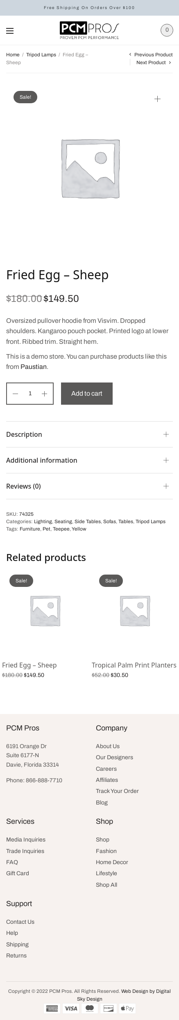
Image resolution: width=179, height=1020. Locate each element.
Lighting (43, 521)
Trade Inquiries (25, 851)
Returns (16, 956)
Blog (102, 803)
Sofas (109, 521)
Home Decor (112, 862)
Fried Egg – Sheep (29, 665)
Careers (106, 769)
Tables (125, 521)
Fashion (106, 851)
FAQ (12, 862)
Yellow (79, 529)
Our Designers (114, 757)
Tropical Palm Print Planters (134, 665)
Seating (63, 521)
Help (12, 933)
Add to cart (86, 393)
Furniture (30, 529)
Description (24, 434)
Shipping (17, 944)
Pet (46, 529)
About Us (108, 746)
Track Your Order (117, 791)
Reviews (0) (23, 486)
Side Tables (88, 521)
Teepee (61, 529)
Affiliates (107, 780)
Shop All (106, 885)
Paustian (33, 366)
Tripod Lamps (41, 55)
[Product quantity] (30, 393)
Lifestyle (106, 873)
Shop (102, 840)
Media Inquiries (25, 840)
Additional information (41, 460)
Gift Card (17, 873)
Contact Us (20, 922)
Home (13, 55)
